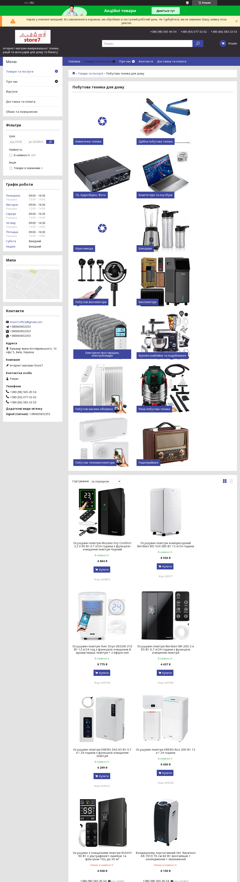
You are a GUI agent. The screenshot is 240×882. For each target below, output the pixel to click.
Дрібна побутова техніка (147, 141)
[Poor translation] (14, 824)
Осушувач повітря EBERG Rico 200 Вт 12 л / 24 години (207, 547)
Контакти (146, 61)
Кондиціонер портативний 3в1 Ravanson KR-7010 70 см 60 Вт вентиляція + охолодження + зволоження (153, 653)
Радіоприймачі (140, 355)
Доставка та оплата (171, 61)
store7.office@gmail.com (26, 322)
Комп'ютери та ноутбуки (92, 195)
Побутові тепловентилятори (95, 355)
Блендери (191, 195)
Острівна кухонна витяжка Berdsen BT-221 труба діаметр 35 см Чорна (98, 750)
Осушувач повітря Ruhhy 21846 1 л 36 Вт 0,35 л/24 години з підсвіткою (207, 652)
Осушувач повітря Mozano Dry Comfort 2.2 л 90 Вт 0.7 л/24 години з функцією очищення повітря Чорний (98, 440)
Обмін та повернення (21, 111)
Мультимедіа (139, 195)
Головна (74, 61)
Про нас (125, 61)
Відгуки (11, 91)
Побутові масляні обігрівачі (148, 302)
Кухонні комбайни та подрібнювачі (98, 300)
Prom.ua (139, 797)
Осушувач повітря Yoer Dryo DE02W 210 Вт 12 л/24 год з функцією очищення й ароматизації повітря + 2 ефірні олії (207, 442)
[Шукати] (197, 43)
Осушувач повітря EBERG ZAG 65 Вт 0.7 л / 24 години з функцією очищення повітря (152, 548)
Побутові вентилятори (90, 248)
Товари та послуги (97, 61)
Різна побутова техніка (200, 302)
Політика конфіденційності (151, 801)
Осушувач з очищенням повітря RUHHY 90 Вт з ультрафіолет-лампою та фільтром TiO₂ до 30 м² (98, 652)
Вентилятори (139, 248)
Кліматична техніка (88, 141)
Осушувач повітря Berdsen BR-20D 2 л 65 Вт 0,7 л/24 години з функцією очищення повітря (98, 548)
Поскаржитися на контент (118, 801)
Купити (99, 466)
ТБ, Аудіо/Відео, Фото (200, 141)
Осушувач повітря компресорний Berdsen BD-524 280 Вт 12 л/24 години (153, 439)
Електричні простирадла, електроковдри (207, 247)
